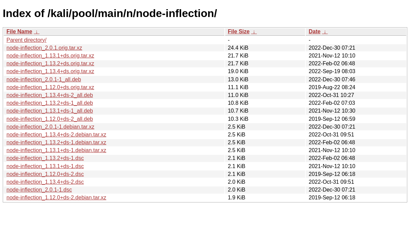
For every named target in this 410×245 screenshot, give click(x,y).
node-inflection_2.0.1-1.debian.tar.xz (50, 127)
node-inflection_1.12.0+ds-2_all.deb (49, 119)
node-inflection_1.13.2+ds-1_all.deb (49, 103)
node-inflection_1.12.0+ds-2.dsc (45, 174)
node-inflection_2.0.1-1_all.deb (43, 79)
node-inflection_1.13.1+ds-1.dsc (45, 166)
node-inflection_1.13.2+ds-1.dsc (45, 158)
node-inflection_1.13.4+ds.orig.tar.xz (50, 71)
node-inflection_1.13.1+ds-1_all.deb (49, 111)
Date (314, 31)
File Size (239, 31)
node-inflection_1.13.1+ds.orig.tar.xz (50, 56)
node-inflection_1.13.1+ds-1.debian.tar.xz (56, 150)
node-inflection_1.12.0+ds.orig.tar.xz (50, 87)
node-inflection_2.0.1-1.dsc (39, 190)
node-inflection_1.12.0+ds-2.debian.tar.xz (56, 197)
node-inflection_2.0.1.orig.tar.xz (44, 48)
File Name (19, 31)
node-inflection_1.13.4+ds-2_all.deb (49, 95)
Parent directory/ (26, 40)
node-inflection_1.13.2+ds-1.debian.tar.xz (56, 142)
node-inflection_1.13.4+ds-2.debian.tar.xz (56, 134)
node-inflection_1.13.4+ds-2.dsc (45, 182)
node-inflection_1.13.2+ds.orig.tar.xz (50, 63)
